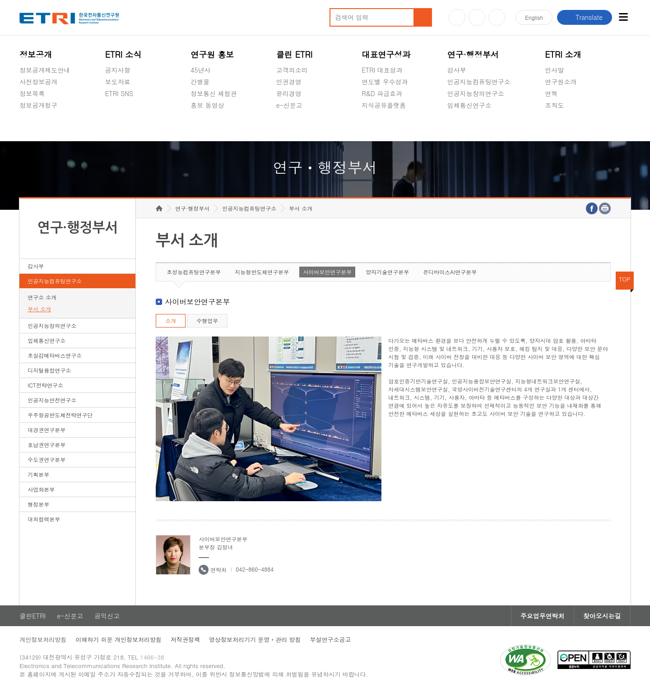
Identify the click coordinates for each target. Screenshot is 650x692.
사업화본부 (41, 489)
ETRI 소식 (123, 54)
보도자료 (117, 81)
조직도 (554, 105)
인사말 (554, 69)
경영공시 (32, 126)
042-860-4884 (255, 569)
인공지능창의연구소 (475, 93)
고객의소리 (292, 69)
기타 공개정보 (565, 126)
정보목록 (32, 93)
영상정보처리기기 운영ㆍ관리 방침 (255, 639)
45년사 (200, 69)
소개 (170, 320)
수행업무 (207, 320)
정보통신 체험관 (213, 93)
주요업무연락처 (542, 615)
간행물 (199, 81)
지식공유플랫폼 (384, 105)
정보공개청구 (38, 105)
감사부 (456, 69)
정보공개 (35, 54)
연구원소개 (560, 81)
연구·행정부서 (473, 54)
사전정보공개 (38, 81)
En (534, 17)
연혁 (551, 93)
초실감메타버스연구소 (479, 126)
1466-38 (152, 657)
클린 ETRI (294, 54)
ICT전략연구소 (45, 385)
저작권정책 (185, 639)
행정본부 (38, 504)
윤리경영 (289, 93)
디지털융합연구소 (49, 370)
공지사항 (117, 69)
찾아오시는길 (602, 615)
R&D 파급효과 (382, 93)
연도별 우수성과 (385, 81)
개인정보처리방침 (42, 639)
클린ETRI (32, 615)
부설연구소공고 (330, 639)
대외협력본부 (44, 519)
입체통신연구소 (469, 105)
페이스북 (496, 17)
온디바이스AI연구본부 (450, 272)
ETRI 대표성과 (382, 69)
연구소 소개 (42, 297)
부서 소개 (39, 309)
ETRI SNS (119, 93)
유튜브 (457, 17)
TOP (625, 279)
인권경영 (289, 81)
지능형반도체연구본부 (262, 272)
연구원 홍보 (212, 54)
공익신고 (289, 126)
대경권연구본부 (46, 430)
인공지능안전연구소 (52, 400)
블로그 (477, 17)
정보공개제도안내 (44, 69)
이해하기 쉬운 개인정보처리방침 (118, 639)
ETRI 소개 (563, 54)
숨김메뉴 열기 (23, 115)
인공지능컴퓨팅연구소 (479, 81)
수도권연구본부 (46, 459)
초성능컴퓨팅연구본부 (194, 272)
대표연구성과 (386, 54)
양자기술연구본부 (387, 272)
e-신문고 (289, 105)
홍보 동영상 (207, 105)
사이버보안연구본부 (327, 272)
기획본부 (38, 474)
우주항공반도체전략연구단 (60, 415)
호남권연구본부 (46, 444)
